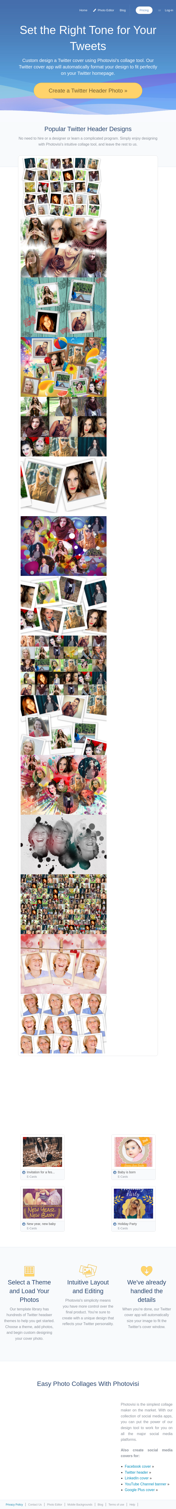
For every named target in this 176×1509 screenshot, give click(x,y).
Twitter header (136, 1472)
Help (132, 1504)
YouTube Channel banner (145, 1484)
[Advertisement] (97, 1090)
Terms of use (116, 1504)
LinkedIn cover (137, 1478)
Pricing (144, 10)
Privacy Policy (14, 1504)
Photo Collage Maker (23, 8)
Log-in (169, 10)
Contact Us (35, 1504)
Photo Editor (103, 10)
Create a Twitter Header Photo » (88, 90)
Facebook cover (138, 1466)
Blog (123, 10)
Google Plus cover (140, 1490)
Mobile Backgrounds (79, 1504)
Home (83, 10)
